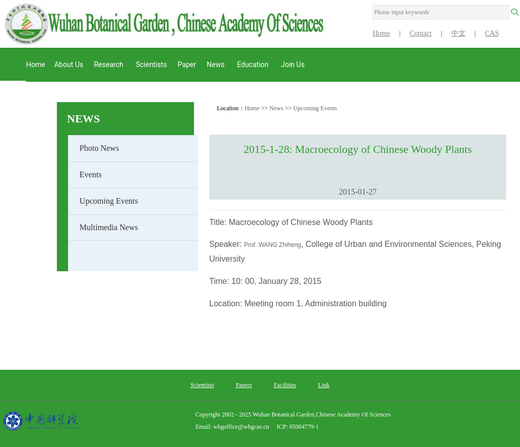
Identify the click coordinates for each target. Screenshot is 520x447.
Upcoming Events (109, 201)
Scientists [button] (151, 64)
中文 (458, 33)
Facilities (285, 385)
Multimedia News (109, 227)
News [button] (216, 64)
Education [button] (254, 64)
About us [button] (68, 64)
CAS (492, 33)
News (83, 118)
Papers (244, 385)
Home (381, 33)
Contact (421, 33)
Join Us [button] (293, 64)
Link (324, 385)
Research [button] (109, 64)
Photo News (99, 148)
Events (91, 174)
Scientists (202, 385)
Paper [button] (187, 64)
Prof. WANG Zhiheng (272, 244)
